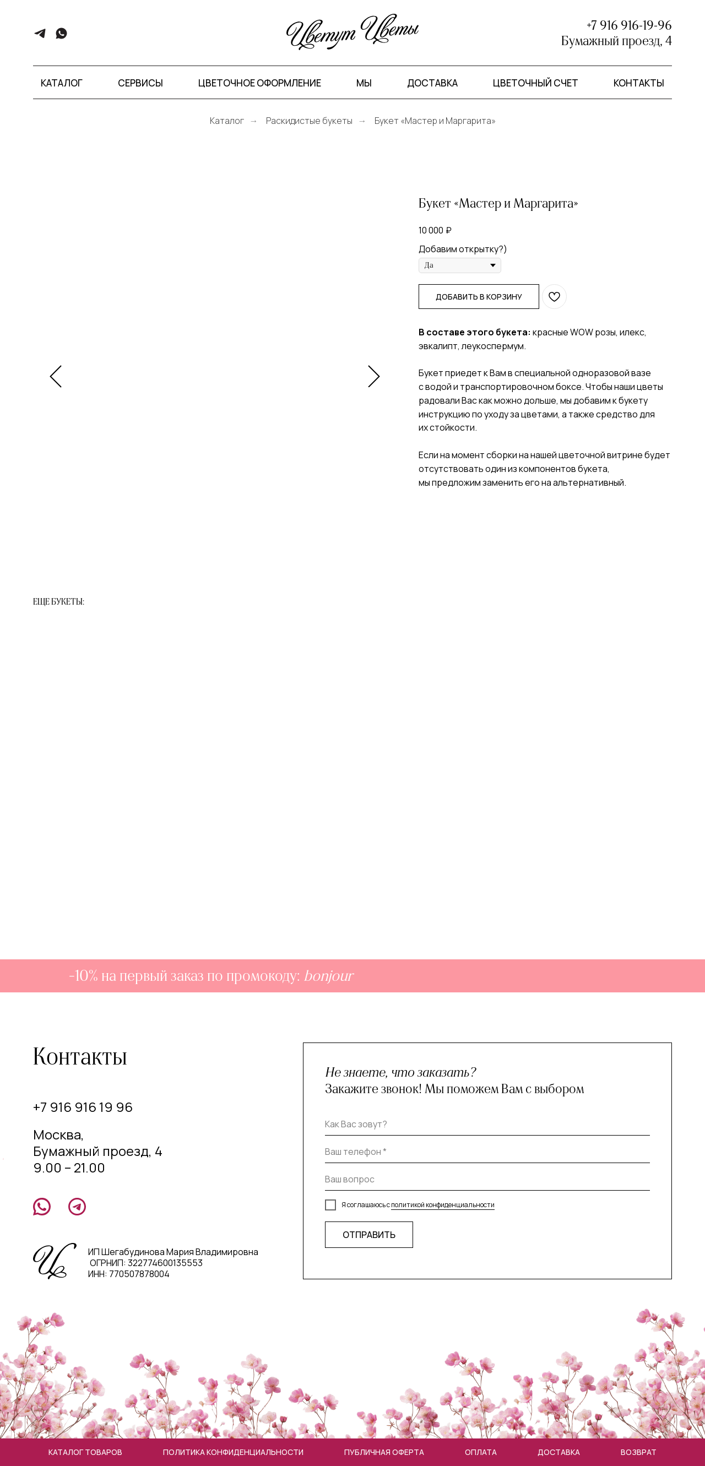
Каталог (227, 121)
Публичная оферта (384, 1452)
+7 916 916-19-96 (629, 25)
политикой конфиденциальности (443, 1204)
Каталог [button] (62, 83)
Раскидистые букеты (309, 121)
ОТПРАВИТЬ (369, 1235)
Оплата (481, 1452)
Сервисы (140, 83)
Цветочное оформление (259, 83)
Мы (364, 83)
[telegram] (40, 37)
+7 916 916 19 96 (83, 1107)
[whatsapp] (61, 37)
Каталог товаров (85, 1452)
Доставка (432, 83)
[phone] (487, 1152)
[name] (487, 1125)
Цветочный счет (535, 83)
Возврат (639, 1452)
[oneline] (487, 1180)
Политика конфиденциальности (233, 1452)
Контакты (639, 83)
